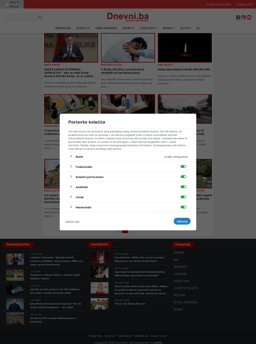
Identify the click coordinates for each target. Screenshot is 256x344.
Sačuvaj (182, 221)
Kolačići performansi (89, 176)
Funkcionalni (84, 166)
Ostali (80, 197)
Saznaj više (72, 221)
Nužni (79, 156)
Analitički (82, 187)
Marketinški (83, 207)
